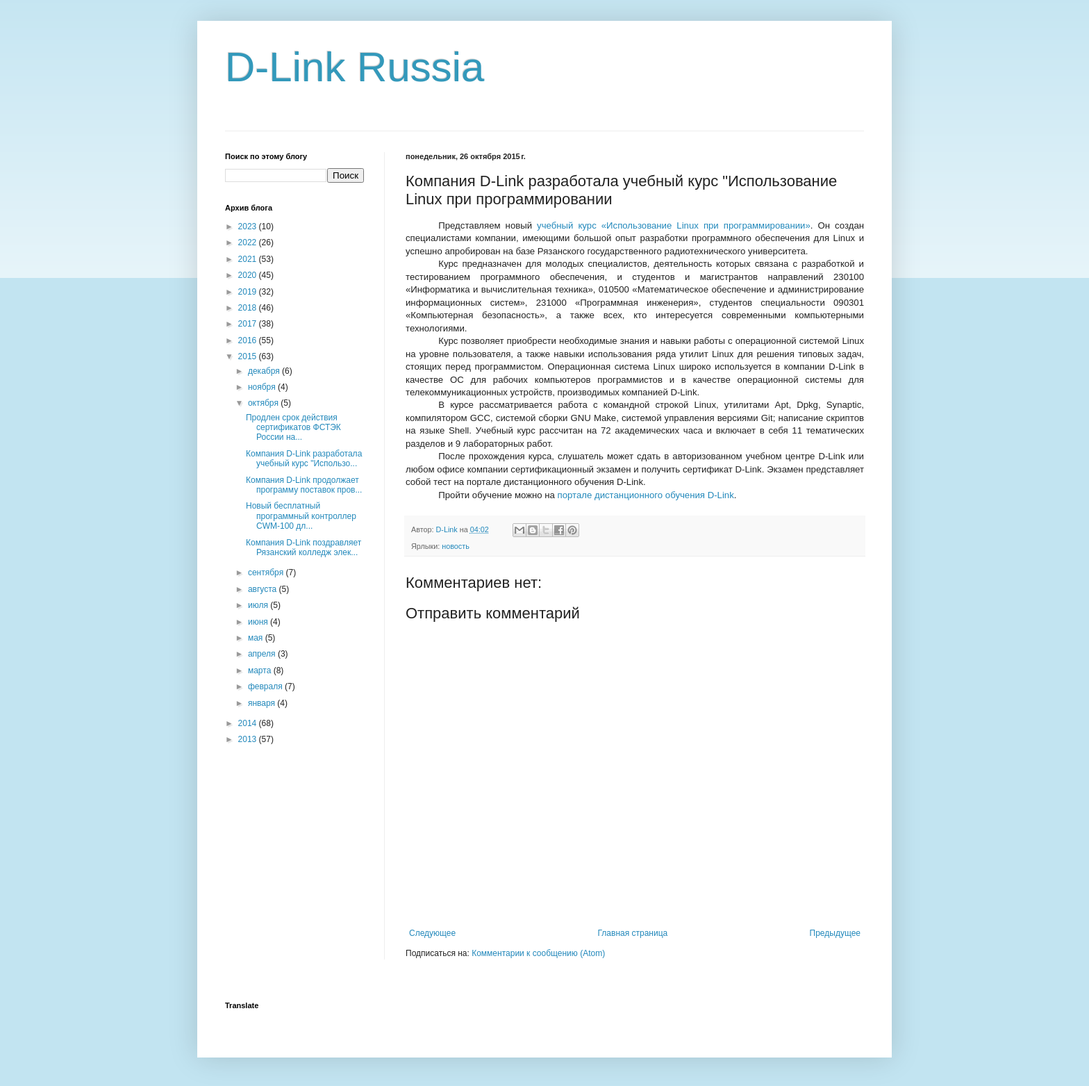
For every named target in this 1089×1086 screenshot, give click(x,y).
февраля (266, 686)
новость (455, 546)
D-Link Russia (354, 67)
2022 (248, 242)
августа (263, 589)
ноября (263, 387)
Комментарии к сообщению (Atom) (538, 953)
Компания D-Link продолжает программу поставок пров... (304, 485)
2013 (248, 739)
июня (259, 622)
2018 (248, 308)
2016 (248, 340)
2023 (248, 226)
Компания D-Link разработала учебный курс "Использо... (304, 458)
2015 (248, 356)
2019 (248, 292)
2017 (248, 324)
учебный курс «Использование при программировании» (673, 225)
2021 (248, 259)
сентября (267, 572)
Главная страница (633, 933)
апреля (263, 654)
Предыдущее (835, 933)
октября (264, 403)
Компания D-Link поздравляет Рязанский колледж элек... (303, 547)
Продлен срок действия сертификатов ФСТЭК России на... (293, 428)
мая (256, 638)
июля (259, 605)
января (262, 703)
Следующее (432, 933)
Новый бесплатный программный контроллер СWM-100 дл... (301, 516)
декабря (265, 371)
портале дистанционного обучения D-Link (646, 495)
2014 (248, 723)
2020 (248, 275)
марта (261, 670)
